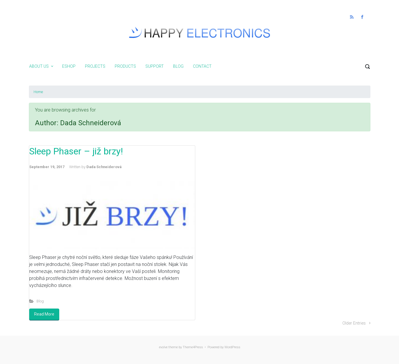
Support (154, 66)
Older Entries (354, 323)
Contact (202, 66)
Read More (44, 314)
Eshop (69, 66)
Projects (95, 66)
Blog (178, 66)
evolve (163, 347)
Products (125, 66)
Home (38, 92)
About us (39, 66)
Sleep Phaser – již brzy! (76, 151)
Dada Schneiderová (103, 167)
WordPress (232, 347)
